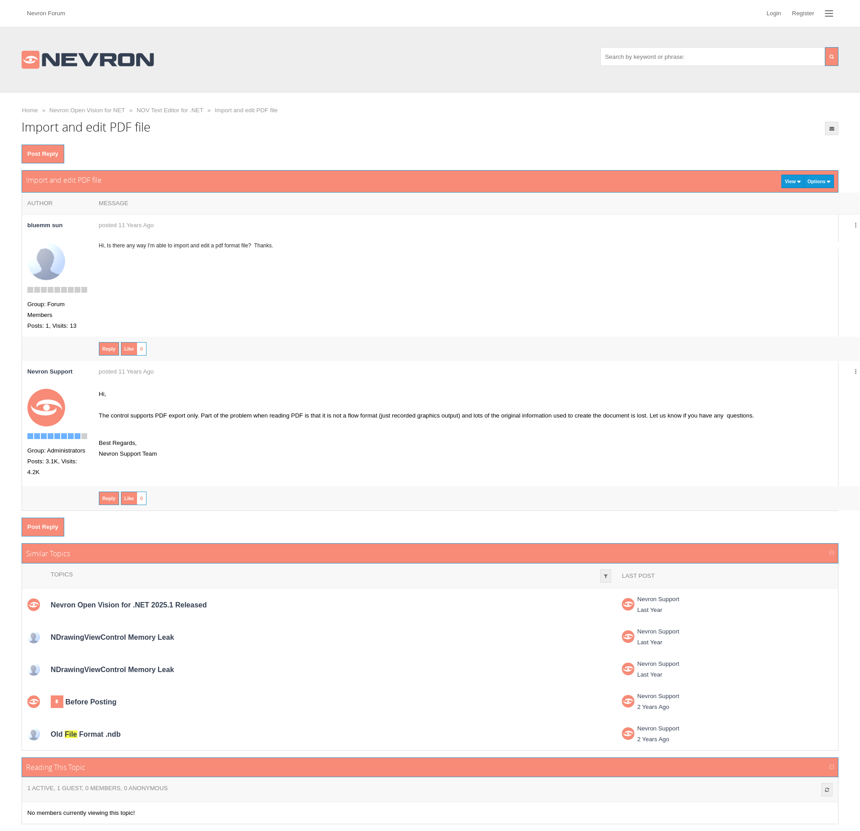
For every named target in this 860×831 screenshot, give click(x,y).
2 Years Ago (653, 706)
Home (30, 110)
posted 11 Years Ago (126, 225)
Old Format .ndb (86, 734)
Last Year (649, 610)
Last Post (638, 575)
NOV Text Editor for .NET (170, 110)
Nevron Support (658, 599)
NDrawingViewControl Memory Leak (112, 637)
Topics (62, 574)
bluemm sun (45, 225)
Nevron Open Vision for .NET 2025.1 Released (129, 605)
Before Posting (91, 702)
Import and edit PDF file (246, 110)
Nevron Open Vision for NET (87, 110)
